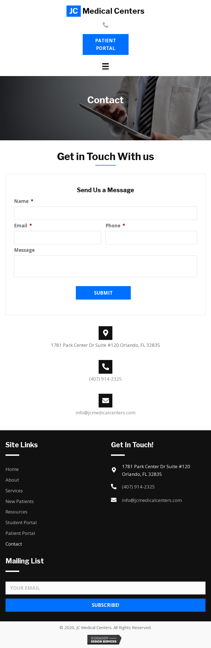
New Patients (19, 501)
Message (24, 250)
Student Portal (21, 522)
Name (23, 201)
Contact (13, 544)
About (12, 480)
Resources (16, 512)
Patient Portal (20, 533)
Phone (115, 226)
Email (23, 226)
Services (14, 490)
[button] (106, 44)
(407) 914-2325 (105, 379)
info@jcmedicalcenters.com (105, 412)
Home (12, 469)
